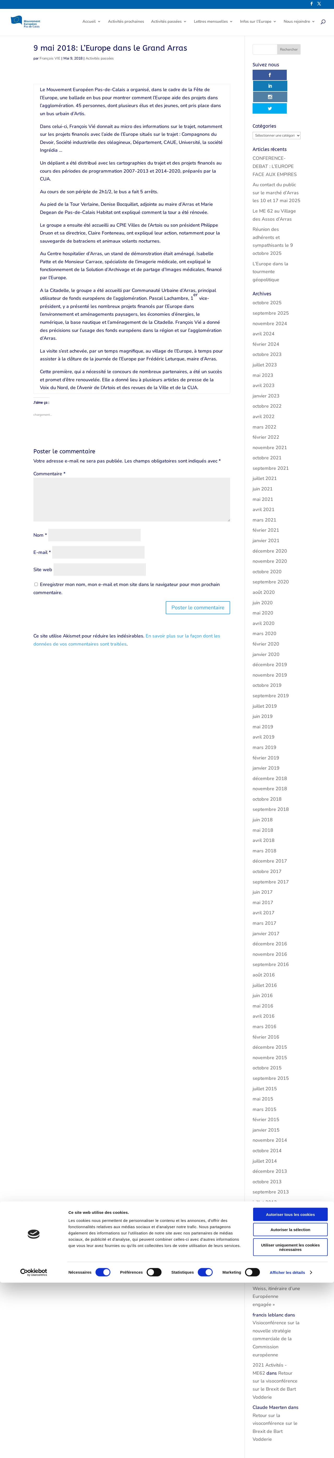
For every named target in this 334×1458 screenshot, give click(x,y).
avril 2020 (264, 601)
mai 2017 (263, 880)
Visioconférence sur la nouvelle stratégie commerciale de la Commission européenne (276, 1317)
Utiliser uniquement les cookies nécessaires (290, 1422)
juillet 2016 (265, 963)
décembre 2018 (270, 756)
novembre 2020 (270, 539)
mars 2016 (264, 1005)
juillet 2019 (265, 684)
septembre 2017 (271, 860)
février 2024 (266, 322)
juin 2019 (263, 694)
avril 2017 (264, 891)
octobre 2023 (267, 332)
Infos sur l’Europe (255, 22)
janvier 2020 (266, 632)
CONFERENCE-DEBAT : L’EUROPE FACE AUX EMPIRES (275, 144)
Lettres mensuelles (211, 22)
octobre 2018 (267, 777)
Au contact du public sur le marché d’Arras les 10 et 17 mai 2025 (276, 171)
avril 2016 (264, 994)
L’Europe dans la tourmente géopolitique (270, 249)
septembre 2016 (271, 942)
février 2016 (266, 1015)
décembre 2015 (270, 1025)
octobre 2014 (267, 1129)
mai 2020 (263, 591)
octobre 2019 (267, 663)
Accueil (89, 22)
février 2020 (266, 622)
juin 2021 (263, 467)
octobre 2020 (267, 550)
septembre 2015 (271, 1056)
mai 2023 (263, 353)
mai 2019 (263, 705)
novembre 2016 (270, 932)
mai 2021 (263, 477)
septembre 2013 (271, 1170)
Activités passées (166, 22)
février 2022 (266, 415)
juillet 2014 (265, 1139)
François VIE (50, 58)
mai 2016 (263, 984)
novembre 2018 (270, 767)
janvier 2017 (266, 911)
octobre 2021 (267, 436)
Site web (42, 569)
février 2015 (266, 1097)
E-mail (42, 552)
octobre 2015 (267, 1046)
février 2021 (266, 508)
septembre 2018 (271, 787)
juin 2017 (263, 870)
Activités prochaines (126, 22)
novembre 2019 (270, 653)
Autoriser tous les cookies (290, 1389)
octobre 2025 (267, 281)
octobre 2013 (267, 1160)
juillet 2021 (265, 456)
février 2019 (266, 736)
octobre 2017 (267, 849)
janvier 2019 (266, 746)
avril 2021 (264, 487)
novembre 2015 (270, 1036)
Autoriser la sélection (291, 1405)
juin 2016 (263, 973)
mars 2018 (264, 829)
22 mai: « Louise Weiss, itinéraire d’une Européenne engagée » (275, 1224)
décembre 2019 (270, 643)
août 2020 (264, 570)
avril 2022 (264, 394)
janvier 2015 (266, 1108)
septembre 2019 (271, 674)
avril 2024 (264, 312)
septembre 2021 (271, 446)
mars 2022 (264, 405)
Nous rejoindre (297, 22)
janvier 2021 (266, 519)
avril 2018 (264, 818)
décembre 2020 (270, 529)
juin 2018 (263, 798)
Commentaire (49, 474)
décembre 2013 (270, 1149)
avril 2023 (264, 363)
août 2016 (264, 953)
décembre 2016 (270, 922)
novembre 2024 (270, 301)
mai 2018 (263, 808)
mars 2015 (264, 1087)
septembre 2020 (271, 560)
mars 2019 (264, 725)
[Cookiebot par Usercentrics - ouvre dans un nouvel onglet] (34, 1448)
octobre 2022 (267, 384)
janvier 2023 (266, 374)
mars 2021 (264, 498)
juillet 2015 (265, 1066)
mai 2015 (263, 1077)
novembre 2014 (270, 1118)
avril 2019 (264, 715)
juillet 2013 (265, 1180)
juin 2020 (263, 580)
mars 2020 (264, 611)
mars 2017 (264, 901)
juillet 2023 (265, 343)
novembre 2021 (270, 425)
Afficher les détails (287, 1447)
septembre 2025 (271, 291)
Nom (40, 535)
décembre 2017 (270, 839)
